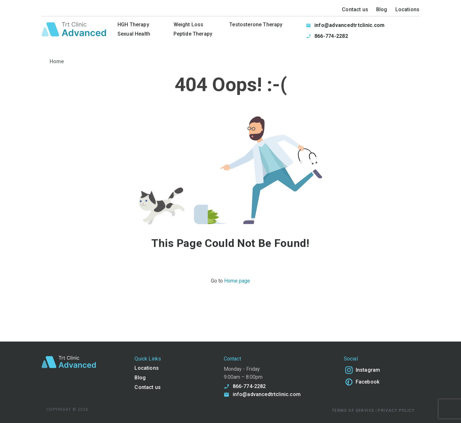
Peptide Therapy (193, 34)
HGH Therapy (133, 24)
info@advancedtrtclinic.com (349, 25)
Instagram (368, 370)
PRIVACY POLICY (396, 410)
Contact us (355, 9)
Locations (407, 9)
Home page (237, 281)
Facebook (367, 382)
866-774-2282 (331, 36)
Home (57, 61)
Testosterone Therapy (255, 24)
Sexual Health (133, 34)
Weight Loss (189, 24)
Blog (381, 9)
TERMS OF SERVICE (353, 410)
